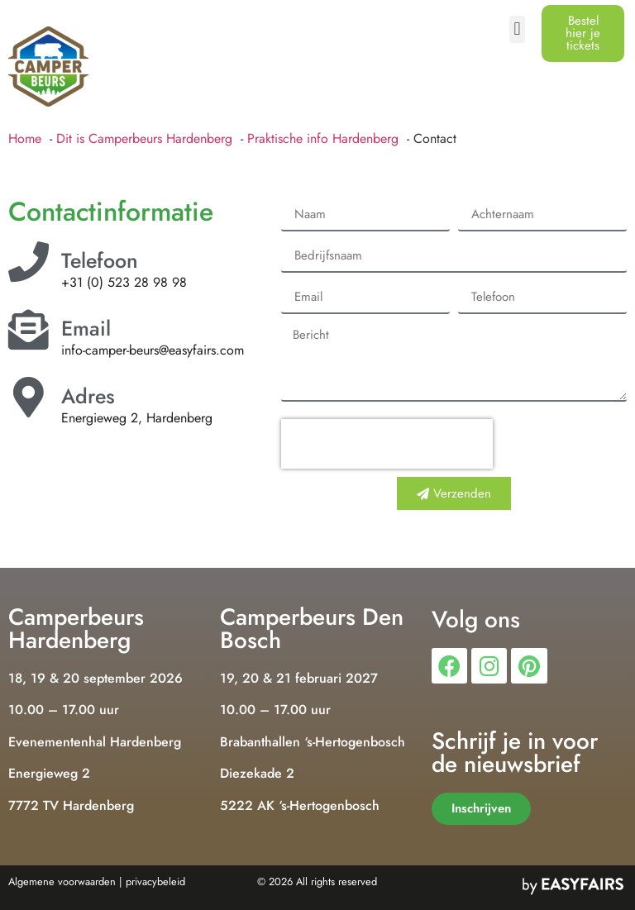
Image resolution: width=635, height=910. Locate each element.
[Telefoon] (28, 261)
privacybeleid (155, 881)
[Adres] (28, 397)
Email (86, 328)
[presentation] (387, 444)
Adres (88, 396)
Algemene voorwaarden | (65, 881)
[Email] (28, 329)
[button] (517, 29)
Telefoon (99, 260)
